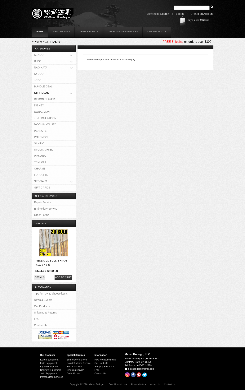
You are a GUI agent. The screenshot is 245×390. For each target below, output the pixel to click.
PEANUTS (40, 130)
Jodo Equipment (48, 373)
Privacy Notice (138, 384)
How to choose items (105, 359)
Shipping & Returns (45, 312)
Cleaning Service (75, 370)
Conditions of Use (118, 384)
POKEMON (41, 137)
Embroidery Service (45, 208)
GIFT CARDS (42, 187)
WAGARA (40, 155)
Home (38, 41)
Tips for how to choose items (51, 293)
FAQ (36, 318)
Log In (180, 14)
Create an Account (202, 14)
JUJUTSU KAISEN (45, 118)
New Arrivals (61, 31)
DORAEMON (42, 111)
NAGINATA (40, 68)
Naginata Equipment (50, 370)
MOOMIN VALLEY (45, 124)
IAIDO (37, 61)
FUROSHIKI (41, 174)
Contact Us (40, 325)
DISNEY (39, 105)
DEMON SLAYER (44, 99)
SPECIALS (40, 181)
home (39, 31)
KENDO (38, 55)
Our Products (156, 31)
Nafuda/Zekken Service (79, 363)
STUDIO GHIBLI (43, 149)
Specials (41, 223)
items (204, 20)
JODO (37, 80)
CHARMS (40, 168)
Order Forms (41, 214)
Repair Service (42, 202)
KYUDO (38, 73)
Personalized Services (123, 31)
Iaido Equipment (48, 363)
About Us (155, 384)
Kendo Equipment (49, 359)
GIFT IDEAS (52, 41)
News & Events (88, 31)
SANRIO (39, 143)
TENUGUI (40, 162)
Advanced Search (158, 14)
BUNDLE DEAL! (43, 86)
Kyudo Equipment (49, 366)
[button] (39, 277)
